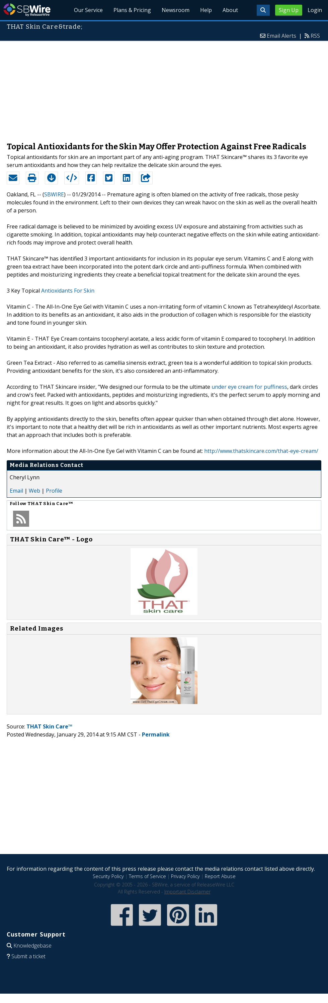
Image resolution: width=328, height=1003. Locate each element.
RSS (315, 35)
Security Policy (108, 876)
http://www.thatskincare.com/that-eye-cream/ (261, 451)
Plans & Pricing (132, 10)
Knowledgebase (32, 945)
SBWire (27, 9)
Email (16, 490)
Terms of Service (147, 876)
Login (315, 10)
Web (34, 490)
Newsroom (175, 10)
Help (206, 10)
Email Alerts (281, 35)
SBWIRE (54, 194)
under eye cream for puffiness (249, 386)
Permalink (156, 734)
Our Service (88, 10)
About (230, 10)
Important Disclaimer (187, 891)
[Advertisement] (164, 88)
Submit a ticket (28, 956)
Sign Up (289, 10)
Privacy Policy (185, 876)
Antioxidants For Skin (67, 290)
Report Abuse (220, 876)
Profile (54, 490)
